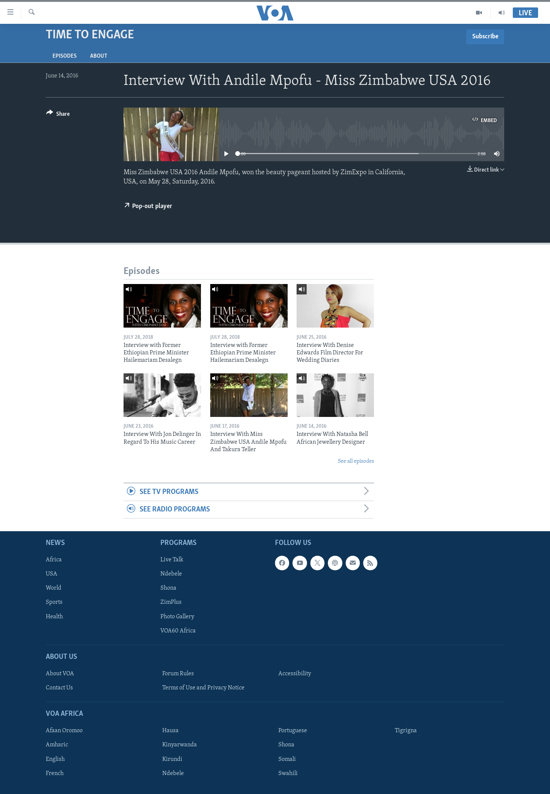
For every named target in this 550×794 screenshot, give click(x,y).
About (98, 56)
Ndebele (171, 574)
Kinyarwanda (179, 745)
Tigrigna (406, 731)
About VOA (60, 674)
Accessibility (294, 674)
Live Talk (171, 560)
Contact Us (59, 688)
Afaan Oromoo (64, 731)
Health (54, 617)
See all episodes (356, 461)
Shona (168, 588)
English (55, 759)
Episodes (64, 56)
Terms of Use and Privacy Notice (203, 688)
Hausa (170, 731)
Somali (287, 759)
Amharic (57, 745)
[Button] (58, 115)
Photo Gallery (177, 617)
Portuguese (292, 731)
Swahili (288, 774)
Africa (54, 560)
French (55, 774)
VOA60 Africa (178, 631)
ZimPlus (171, 603)
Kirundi (172, 759)
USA (51, 574)
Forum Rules (178, 674)
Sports (54, 603)
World (53, 588)
